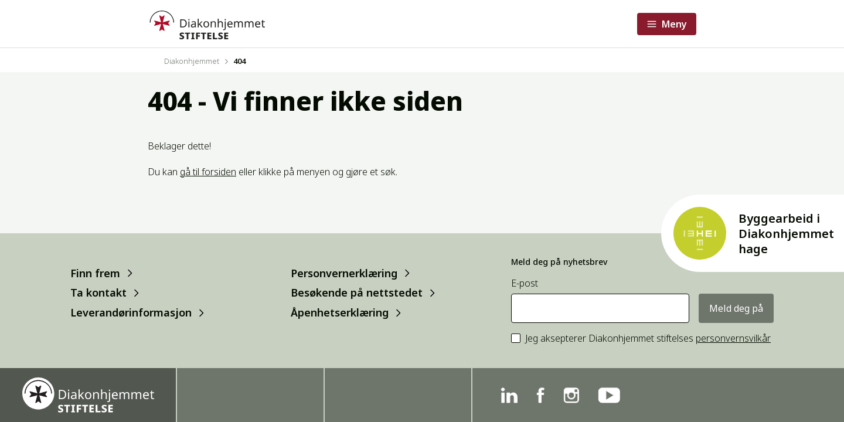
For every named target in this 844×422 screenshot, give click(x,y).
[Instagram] (571, 395)
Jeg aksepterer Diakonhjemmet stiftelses (648, 338)
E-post (524, 283)
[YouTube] (609, 395)
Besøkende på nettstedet (357, 293)
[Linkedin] (509, 395)
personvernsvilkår (733, 338)
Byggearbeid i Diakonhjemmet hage (786, 233)
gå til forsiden (208, 171)
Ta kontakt (98, 293)
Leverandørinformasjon (131, 312)
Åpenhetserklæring (340, 312)
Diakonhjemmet (191, 61)
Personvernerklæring (344, 273)
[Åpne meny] (666, 24)
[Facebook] (540, 395)
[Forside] (206, 23)
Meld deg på (736, 308)
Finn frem (95, 273)
